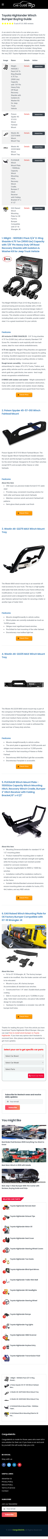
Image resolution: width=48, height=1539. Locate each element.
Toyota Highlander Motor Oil (21, 1226)
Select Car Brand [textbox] (12, 1056)
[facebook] (4, 1465)
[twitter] (9, 1465)
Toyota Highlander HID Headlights (23, 1290)
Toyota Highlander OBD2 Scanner (23, 1335)
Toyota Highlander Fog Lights (21, 1324)
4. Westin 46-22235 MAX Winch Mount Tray (24, 1399)
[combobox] (24, 1056)
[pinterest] (20, 1465)
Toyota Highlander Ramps (20, 1314)
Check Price (38, 66)
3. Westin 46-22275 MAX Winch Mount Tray (24, 1392)
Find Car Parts (36, 1075)
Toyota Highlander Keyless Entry (23, 1345)
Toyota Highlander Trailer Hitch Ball (24, 1280)
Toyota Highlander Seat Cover (22, 1238)
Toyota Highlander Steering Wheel (23, 1300)
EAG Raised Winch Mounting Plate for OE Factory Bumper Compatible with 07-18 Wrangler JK (24, 917)
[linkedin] (14, 1465)
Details (27, 66)
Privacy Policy (7, 1482)
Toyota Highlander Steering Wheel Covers (26, 1248)
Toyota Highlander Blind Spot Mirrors (24, 1269)
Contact (5, 1491)
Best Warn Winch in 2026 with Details (16, 1165)
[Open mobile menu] (3, 4)
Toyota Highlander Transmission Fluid (25, 1356)
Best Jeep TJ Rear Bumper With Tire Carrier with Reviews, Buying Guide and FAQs (20, 1187)
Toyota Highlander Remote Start (23, 1206)
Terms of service (8, 1488)
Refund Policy (7, 1485)
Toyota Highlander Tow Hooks (22, 1259)
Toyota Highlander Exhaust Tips (22, 1216)
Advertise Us (7, 1478)
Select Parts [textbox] (10, 1069)
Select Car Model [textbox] (12, 1063)
